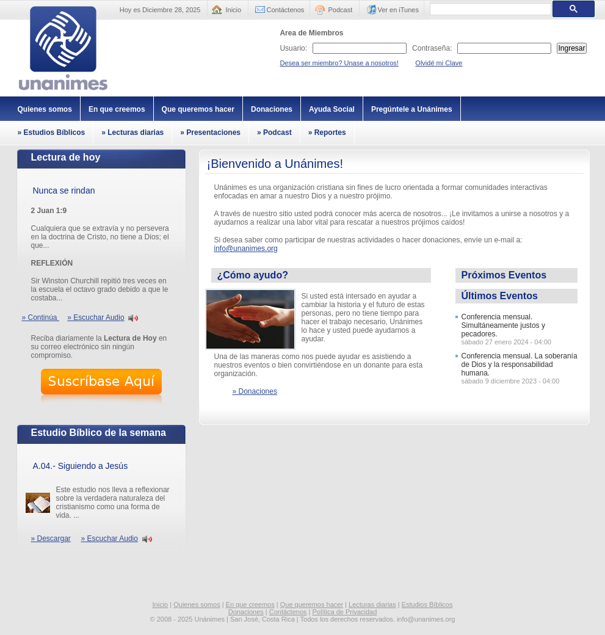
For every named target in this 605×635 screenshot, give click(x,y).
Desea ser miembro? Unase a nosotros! (339, 63)
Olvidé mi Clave (438, 63)
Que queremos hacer (198, 109)
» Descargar (51, 538)
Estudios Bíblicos (427, 604)
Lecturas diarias (372, 604)
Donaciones (271, 109)
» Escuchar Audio (95, 317)
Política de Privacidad (345, 611)
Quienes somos (45, 109)
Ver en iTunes (398, 9)
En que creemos (117, 109)
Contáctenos (286, 9)
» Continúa (40, 317)
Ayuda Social (332, 109)
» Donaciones (255, 391)
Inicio (234, 9)
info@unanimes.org (246, 248)
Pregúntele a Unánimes (411, 109)
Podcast (340, 9)
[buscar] (489, 9)
